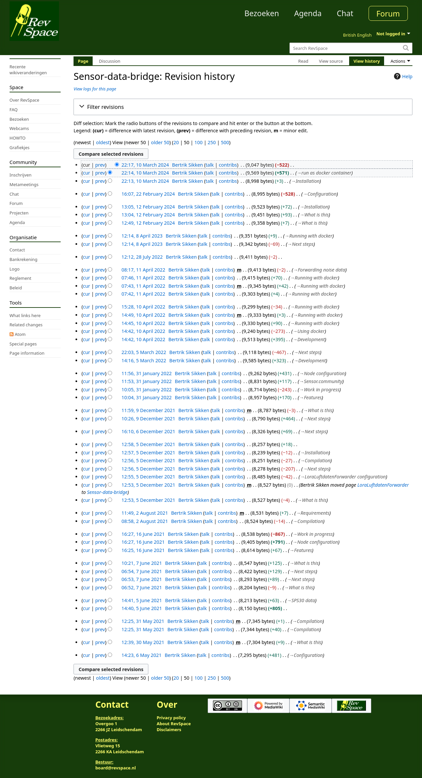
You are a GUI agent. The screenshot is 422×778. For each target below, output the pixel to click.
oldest (102, 142)
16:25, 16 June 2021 (143, 550)
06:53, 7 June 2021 (141, 579)
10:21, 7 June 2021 (141, 563)
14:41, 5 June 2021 (141, 600)
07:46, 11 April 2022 (143, 278)
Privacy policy (171, 718)
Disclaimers (169, 729)
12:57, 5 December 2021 (148, 452)
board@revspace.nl (115, 768)
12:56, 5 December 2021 (148, 460)
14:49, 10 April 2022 (143, 315)
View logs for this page (95, 89)
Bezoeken (261, 13)
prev (100, 165)
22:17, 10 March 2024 (145, 165)
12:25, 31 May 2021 (142, 621)
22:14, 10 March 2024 (145, 173)
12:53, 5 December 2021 (148, 485)
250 (212, 142)
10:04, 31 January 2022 (146, 397)
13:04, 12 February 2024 (148, 214)
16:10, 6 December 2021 (148, 431)
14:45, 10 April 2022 (143, 323)
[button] (243, 106)
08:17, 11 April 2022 (143, 270)
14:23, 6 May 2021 (141, 655)
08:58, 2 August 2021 (144, 521)
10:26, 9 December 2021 (148, 418)
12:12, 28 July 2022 (142, 257)
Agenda (307, 13)
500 (225, 142)
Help (402, 76)
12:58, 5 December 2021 (148, 444)
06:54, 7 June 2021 (141, 571)
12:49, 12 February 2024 (148, 223)
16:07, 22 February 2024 (148, 194)
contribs (228, 165)
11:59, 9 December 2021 (148, 410)
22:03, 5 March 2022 (143, 352)
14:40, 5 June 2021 (141, 608)
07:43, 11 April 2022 (143, 286)
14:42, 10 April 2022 (143, 331)
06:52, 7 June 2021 (141, 587)
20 (176, 142)
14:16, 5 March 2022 (143, 360)
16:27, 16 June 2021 (143, 534)
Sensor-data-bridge (107, 492)
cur (86, 173)
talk (210, 165)
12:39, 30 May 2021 (142, 642)
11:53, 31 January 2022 (146, 381)
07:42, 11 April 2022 (143, 294)
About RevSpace (174, 724)
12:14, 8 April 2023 (141, 236)
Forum (388, 13)
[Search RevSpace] (350, 48)
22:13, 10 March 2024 (145, 181)
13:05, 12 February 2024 (148, 207)
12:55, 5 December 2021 (148, 476)
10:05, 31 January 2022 (146, 389)
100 (199, 142)
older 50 (160, 142)
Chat (345, 13)
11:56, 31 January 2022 (146, 373)
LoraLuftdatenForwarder (383, 485)
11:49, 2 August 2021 (144, 513)
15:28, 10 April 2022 (143, 307)
